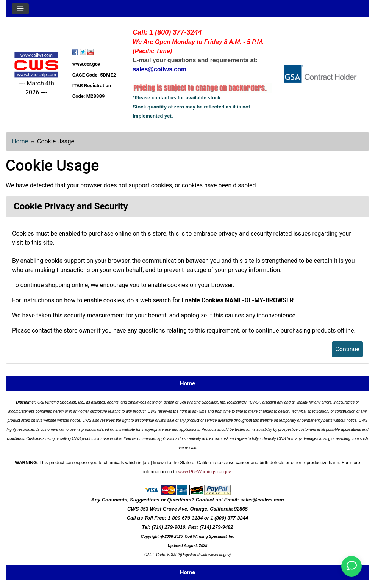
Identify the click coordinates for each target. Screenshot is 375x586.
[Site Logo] (36, 65)
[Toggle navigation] (20, 8)
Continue (347, 349)
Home (20, 141)
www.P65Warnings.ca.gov (204, 471)
